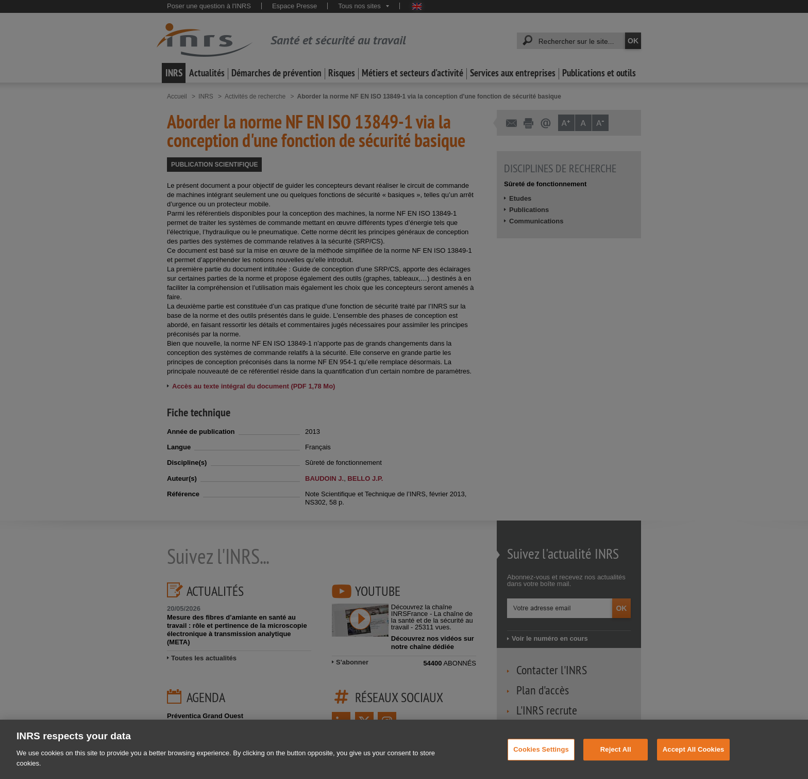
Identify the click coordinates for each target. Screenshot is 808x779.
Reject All (615, 760)
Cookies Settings (541, 760)
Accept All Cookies (694, 760)
